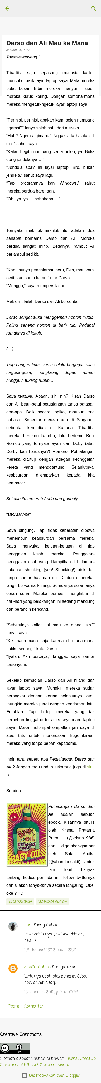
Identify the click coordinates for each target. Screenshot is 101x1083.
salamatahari (37, 967)
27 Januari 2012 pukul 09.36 (51, 992)
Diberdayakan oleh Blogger (50, 1075)
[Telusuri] (93, 8)
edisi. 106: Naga (20, 901)
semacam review (52, 901)
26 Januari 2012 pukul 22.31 (50, 950)
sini (90, 767)
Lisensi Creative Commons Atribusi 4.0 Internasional (48, 1062)
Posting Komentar (26, 1006)
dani (28, 925)
